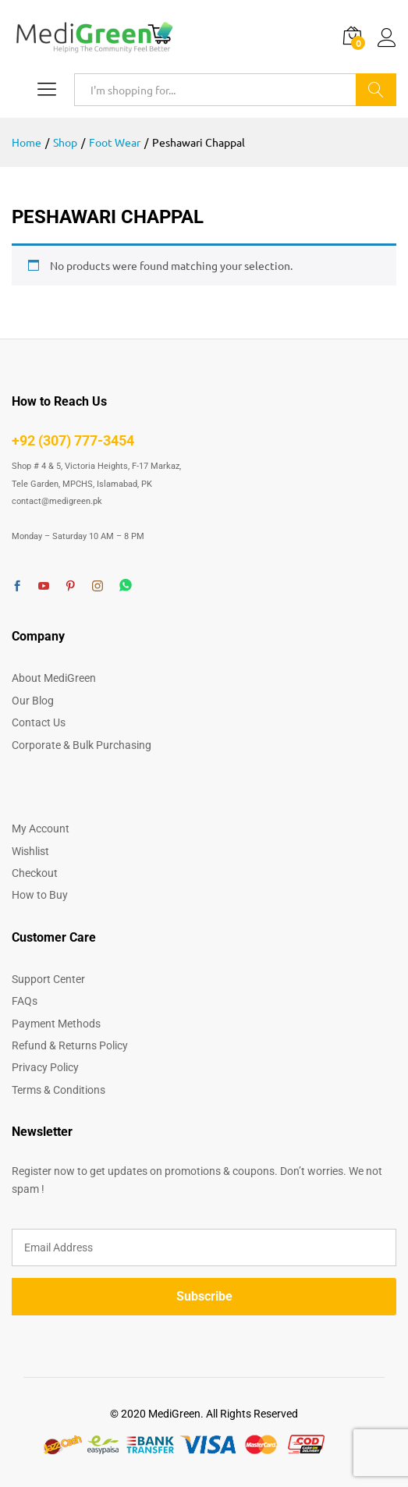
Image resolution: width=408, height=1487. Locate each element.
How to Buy (40, 895)
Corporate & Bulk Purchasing (81, 745)
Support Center (48, 979)
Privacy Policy (45, 1067)
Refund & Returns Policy (70, 1045)
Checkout (35, 873)
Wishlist (30, 851)
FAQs (24, 1001)
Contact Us (39, 722)
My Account (40, 828)
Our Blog (33, 700)
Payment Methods (56, 1023)
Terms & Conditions (58, 1090)
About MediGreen (54, 678)
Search (376, 89)
